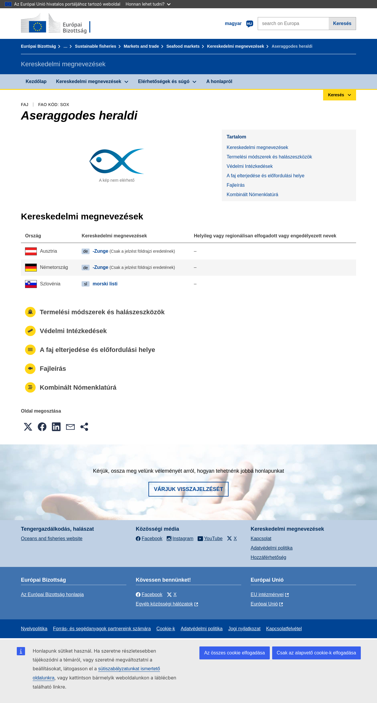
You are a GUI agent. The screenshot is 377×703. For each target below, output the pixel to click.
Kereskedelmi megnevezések (235, 46)
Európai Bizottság (38, 46)
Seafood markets (183, 46)
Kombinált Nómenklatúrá (252, 194)
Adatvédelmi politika (271, 547)
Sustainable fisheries (95, 46)
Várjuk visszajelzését (188, 489)
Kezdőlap (36, 81)
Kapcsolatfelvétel (284, 628)
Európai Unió (264, 603)
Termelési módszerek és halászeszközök (269, 156)
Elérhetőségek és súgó (163, 81)
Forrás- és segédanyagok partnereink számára (102, 628)
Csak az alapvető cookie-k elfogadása (316, 652)
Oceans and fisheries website (51, 538)
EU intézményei (267, 594)
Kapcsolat (261, 538)
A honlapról (219, 81)
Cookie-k (165, 628)
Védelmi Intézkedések (249, 166)
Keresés (342, 23)
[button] (28, 427)
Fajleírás (235, 185)
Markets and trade (141, 46)
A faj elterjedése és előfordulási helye (265, 175)
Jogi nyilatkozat (244, 628)
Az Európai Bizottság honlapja (52, 594)
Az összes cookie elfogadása (234, 652)
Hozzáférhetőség (268, 557)
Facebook (149, 594)
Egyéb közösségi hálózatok (164, 603)
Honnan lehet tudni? (148, 3)
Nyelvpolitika (34, 628)
